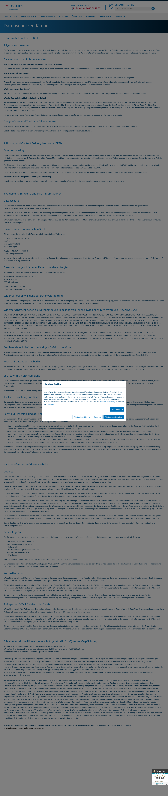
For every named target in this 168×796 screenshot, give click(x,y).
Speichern (97, 417)
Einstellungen (116, 409)
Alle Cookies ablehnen (82, 417)
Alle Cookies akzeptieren (114, 417)
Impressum (50, 404)
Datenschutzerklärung (107, 401)
